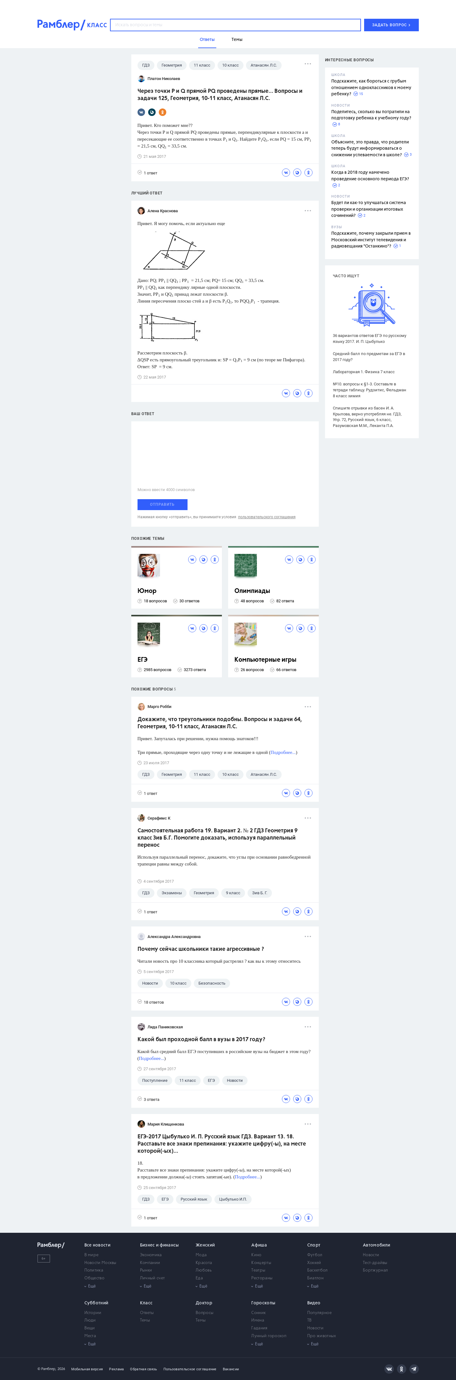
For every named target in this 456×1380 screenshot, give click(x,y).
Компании (150, 1263)
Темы (145, 1320)
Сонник (258, 1313)
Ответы (147, 1313)
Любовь (204, 1270)
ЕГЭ (143, 660)
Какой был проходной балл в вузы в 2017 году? (201, 1039)
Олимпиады (252, 591)
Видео (314, 1303)
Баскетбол (317, 1270)
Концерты (261, 1263)
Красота (204, 1263)
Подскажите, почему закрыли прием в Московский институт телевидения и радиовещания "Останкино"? (371, 239)
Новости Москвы (100, 1263)
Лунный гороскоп (268, 1336)
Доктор (204, 1303)
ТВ (309, 1320)
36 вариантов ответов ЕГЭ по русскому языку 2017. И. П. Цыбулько (369, 338)
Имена (257, 1320)
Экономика (151, 1255)
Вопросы (204, 1313)
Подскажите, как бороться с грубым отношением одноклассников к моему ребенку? (371, 87)
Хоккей (314, 1263)
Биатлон (315, 1278)
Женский (205, 1245)
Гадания (259, 1328)
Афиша (259, 1245)
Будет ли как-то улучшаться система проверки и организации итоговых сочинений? (368, 209)
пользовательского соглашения (267, 517)
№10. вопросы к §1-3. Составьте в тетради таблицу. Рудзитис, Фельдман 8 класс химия (369, 390)
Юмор (147, 591)
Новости (371, 1255)
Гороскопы (263, 1303)
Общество (94, 1278)
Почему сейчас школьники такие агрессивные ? (201, 949)
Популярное (319, 1313)
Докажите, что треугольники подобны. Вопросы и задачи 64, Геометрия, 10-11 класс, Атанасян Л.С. (220, 723)
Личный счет (152, 1278)
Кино (256, 1255)
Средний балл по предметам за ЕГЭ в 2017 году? (369, 356)
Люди (90, 1320)
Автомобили (376, 1245)
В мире (91, 1255)
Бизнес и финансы (159, 1245)
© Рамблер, (47, 1369)
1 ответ (147, 172)
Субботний (96, 1303)
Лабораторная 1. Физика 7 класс (364, 371)
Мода (201, 1255)
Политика (93, 1270)
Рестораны (262, 1278)
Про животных (321, 1336)
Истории (93, 1313)
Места (90, 1336)
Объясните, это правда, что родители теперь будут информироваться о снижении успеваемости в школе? (370, 148)
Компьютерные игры (265, 660)
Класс (146, 1303)
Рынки (146, 1270)
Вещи (89, 1328)
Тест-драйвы (375, 1263)
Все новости (97, 1245)
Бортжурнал (375, 1270)
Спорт (314, 1245)
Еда (199, 1278)
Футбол (315, 1255)
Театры (258, 1270)
